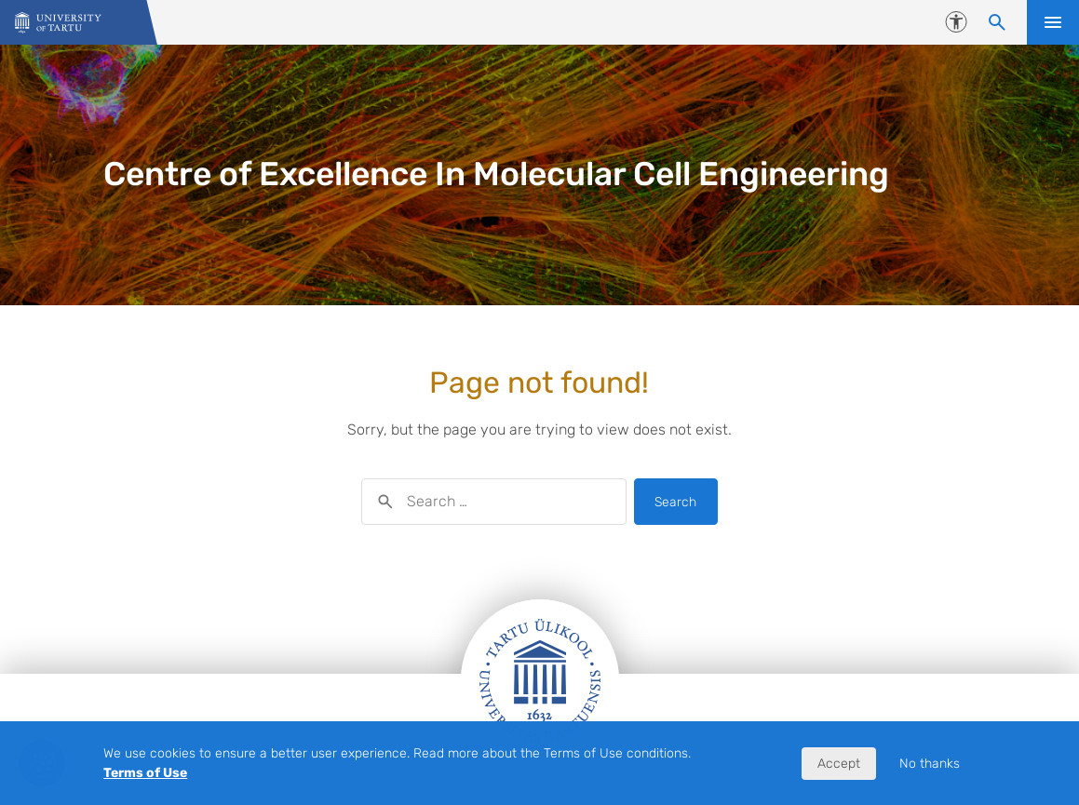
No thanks (929, 763)
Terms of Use (145, 773)
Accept (838, 763)
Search (675, 502)
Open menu (1053, 22)
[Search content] (997, 22)
